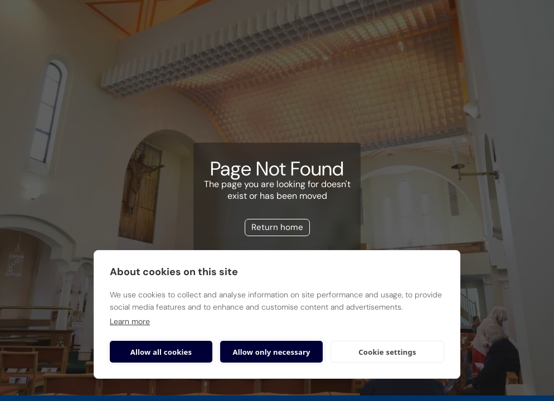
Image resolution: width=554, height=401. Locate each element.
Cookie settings (387, 352)
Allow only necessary (271, 352)
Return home (277, 227)
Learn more (130, 321)
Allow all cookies (161, 352)
